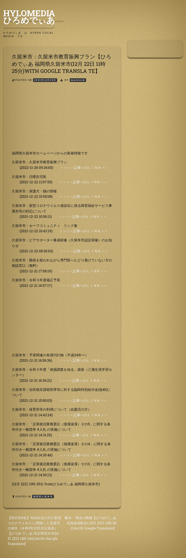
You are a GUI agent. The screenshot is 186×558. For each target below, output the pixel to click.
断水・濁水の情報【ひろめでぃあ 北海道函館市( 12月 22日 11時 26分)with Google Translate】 (91, 523)
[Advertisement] (62, 120)
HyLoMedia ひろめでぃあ (33, 17)
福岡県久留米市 (43, 496)
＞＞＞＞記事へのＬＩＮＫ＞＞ (84, 167)
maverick (78, 80)
